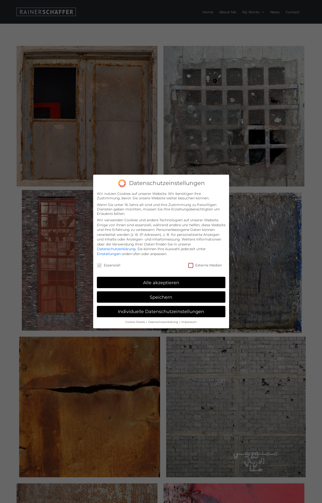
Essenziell (108, 265)
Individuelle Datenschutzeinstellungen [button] (161, 311)
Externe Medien (205, 265)
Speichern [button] (161, 296)
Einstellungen (109, 253)
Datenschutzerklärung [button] (163, 321)
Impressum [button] (189, 321)
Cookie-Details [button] (135, 321)
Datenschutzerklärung (116, 249)
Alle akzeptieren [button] (161, 282)
